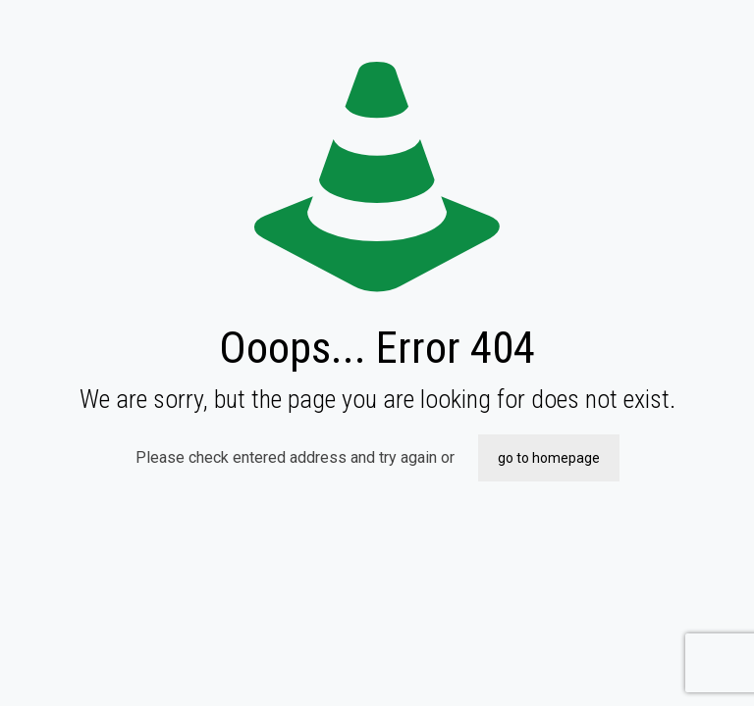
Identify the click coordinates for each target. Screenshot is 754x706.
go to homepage (549, 458)
